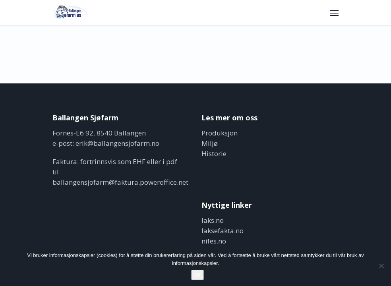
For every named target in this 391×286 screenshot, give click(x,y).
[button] (334, 13)
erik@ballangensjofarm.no (117, 143)
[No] (381, 266)
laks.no (212, 220)
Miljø (209, 143)
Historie (213, 153)
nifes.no (213, 240)
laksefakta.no (222, 230)
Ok (197, 275)
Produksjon (219, 132)
